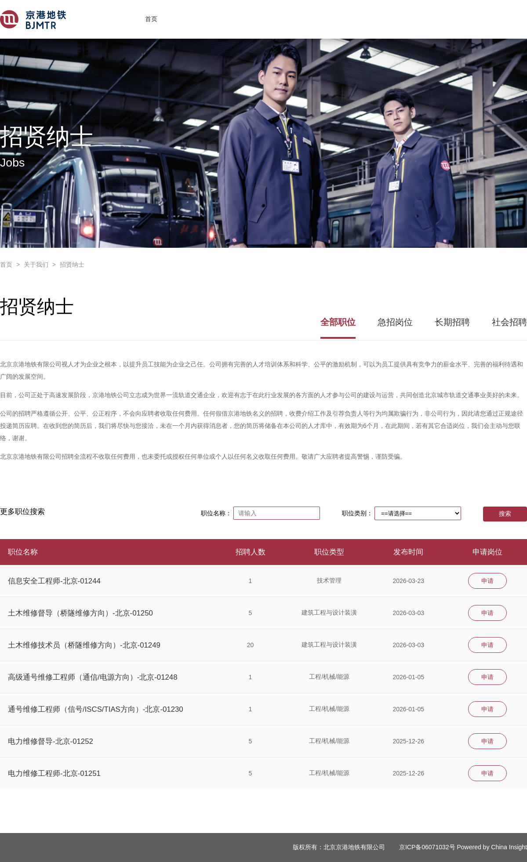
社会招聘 (509, 322)
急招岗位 (395, 322)
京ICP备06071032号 (427, 847)
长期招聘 (452, 322)
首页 (151, 18)
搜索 (505, 513)
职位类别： (357, 513)
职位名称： (216, 513)
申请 (487, 580)
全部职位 (338, 322)
